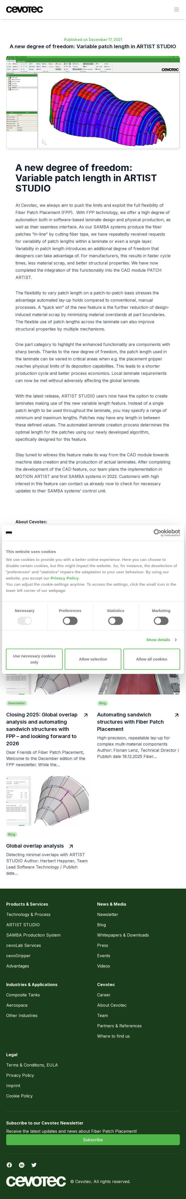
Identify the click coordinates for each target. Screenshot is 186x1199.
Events (103, 955)
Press (102, 945)
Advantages (17, 966)
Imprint (13, 1085)
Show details (158, 640)
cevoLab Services (23, 945)
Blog (101, 924)
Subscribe (93, 1139)
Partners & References (119, 1025)
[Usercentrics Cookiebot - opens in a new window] (157, 533)
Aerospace (17, 1005)
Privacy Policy (65, 578)
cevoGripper (18, 955)
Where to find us (113, 1036)
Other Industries (22, 1015)
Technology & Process (29, 914)
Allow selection (93, 659)
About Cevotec (111, 1005)
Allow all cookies (151, 659)
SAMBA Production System (33, 935)
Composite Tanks (23, 994)
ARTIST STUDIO (23, 924)
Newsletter (107, 914)
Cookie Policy (19, 1095)
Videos (103, 966)
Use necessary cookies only (34, 659)
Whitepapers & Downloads (123, 935)
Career (104, 994)
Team (102, 1015)
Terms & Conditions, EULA (32, 1065)
